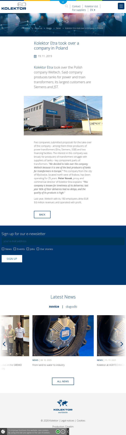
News (58, 28)
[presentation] (26, 270)
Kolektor (26, 28)
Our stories (46, 249)
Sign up (12, 259)
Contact (76, 6)
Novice (54, 306)
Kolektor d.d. (91, 6)
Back (42, 214)
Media (49, 28)
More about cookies (63, 431)
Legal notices (67, 420)
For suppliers (79, 9)
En (92, 9)
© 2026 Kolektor (49, 420)
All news (63, 381)
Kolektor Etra (43, 67)
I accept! (58, 431)
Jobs (32, 249)
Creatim (69, 426)
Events (21, 249)
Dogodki (71, 306)
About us (38, 28)
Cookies (81, 420)
